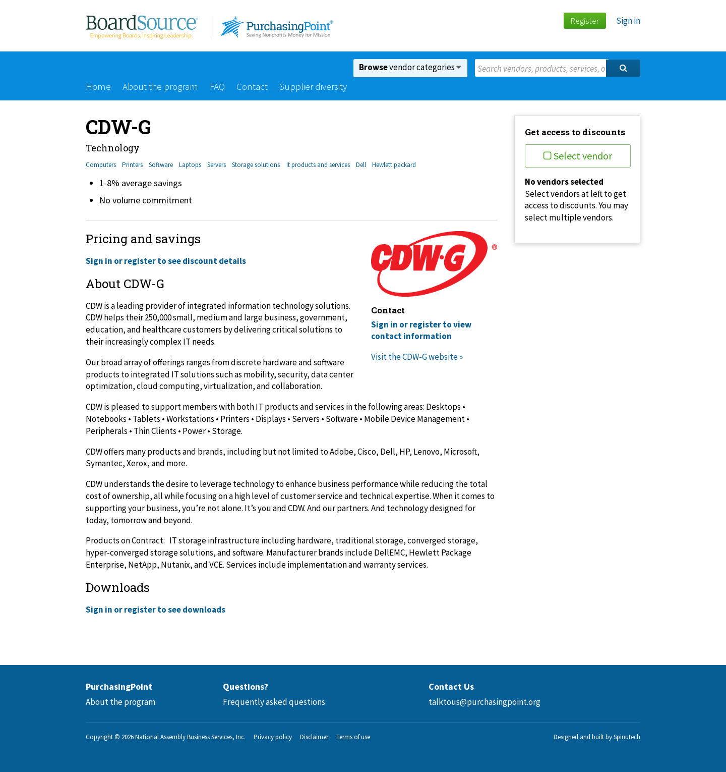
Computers (101, 164)
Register (584, 20)
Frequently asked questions (274, 701)
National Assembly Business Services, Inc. (190, 737)
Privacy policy (273, 737)
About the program (160, 86)
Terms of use (353, 737)
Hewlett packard (394, 164)
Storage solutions (256, 164)
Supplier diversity (313, 86)
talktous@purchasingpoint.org (484, 701)
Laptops (190, 164)
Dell (361, 164)
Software (161, 164)
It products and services (318, 164)
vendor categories (410, 67)
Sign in (628, 20)
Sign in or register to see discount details (166, 260)
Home (98, 86)
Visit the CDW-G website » (417, 356)
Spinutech (627, 737)
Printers (132, 164)
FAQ (217, 86)
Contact (252, 86)
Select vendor (577, 155)
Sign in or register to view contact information (421, 330)
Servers (216, 164)
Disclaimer (314, 737)
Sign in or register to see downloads (155, 609)
